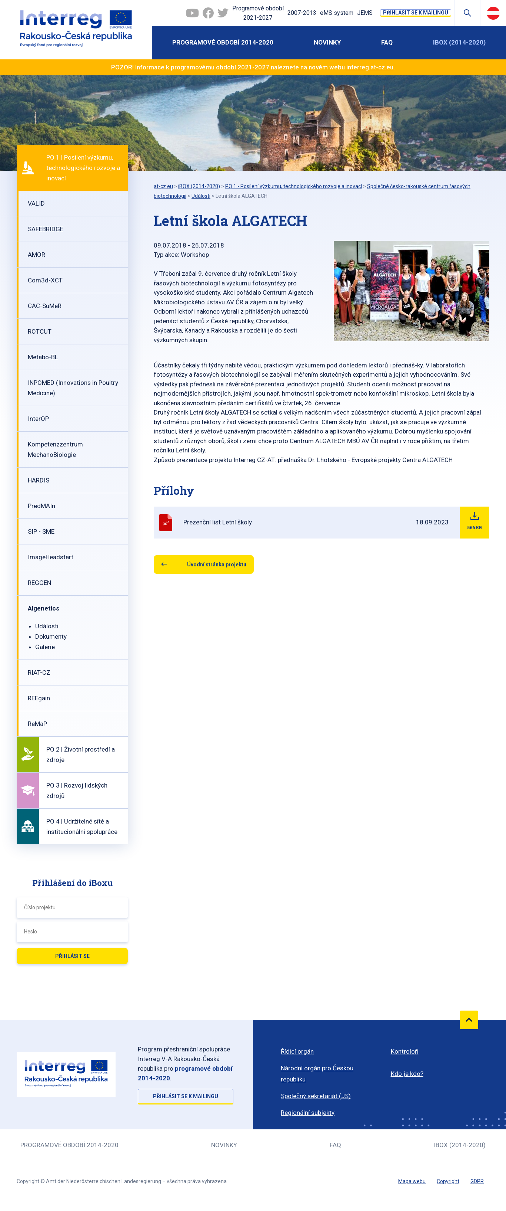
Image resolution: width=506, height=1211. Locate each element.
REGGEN (39, 582)
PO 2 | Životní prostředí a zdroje (80, 754)
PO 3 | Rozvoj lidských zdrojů (76, 790)
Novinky (327, 42)
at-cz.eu (163, 186)
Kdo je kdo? (407, 1073)
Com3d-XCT (45, 280)
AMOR (36, 254)
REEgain (39, 698)
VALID (36, 203)
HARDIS (38, 480)
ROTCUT (39, 331)
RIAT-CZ (39, 672)
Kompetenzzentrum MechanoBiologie (55, 449)
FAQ (387, 42)
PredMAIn (41, 506)
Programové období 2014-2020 (222, 42)
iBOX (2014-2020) (459, 42)
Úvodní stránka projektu (216, 564)
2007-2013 (301, 12)
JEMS (365, 12)
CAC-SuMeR (44, 306)
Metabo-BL (43, 357)
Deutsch (493, 13)
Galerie (45, 647)
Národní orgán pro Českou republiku (317, 1073)
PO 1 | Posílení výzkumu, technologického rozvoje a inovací (83, 168)
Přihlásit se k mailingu (415, 13)
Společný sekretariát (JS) (316, 1096)
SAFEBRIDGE (45, 229)
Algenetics (43, 608)
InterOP (38, 418)
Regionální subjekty (307, 1112)
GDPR (477, 1181)
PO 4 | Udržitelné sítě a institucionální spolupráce (81, 826)
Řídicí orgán (297, 1051)
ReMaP (37, 723)
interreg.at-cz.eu (369, 67)
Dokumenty (51, 636)
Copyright (448, 1181)
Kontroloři (405, 1051)
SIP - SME (41, 531)
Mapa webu (412, 1181)
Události (47, 626)
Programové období (258, 14)
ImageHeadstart (50, 557)
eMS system (336, 12)
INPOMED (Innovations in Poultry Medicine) (73, 388)
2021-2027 (253, 67)
